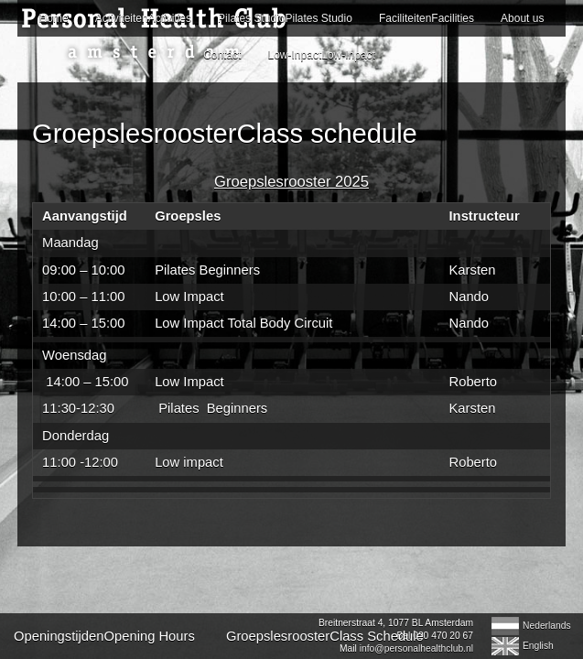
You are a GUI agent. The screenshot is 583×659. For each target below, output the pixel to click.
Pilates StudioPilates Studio (285, 18)
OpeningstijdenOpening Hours (104, 636)
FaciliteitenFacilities (426, 18)
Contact (222, 55)
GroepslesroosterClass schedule (224, 133)
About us (522, 18)
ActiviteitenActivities (143, 18)
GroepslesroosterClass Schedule (325, 636)
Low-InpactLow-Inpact (321, 55)
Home (54, 18)
